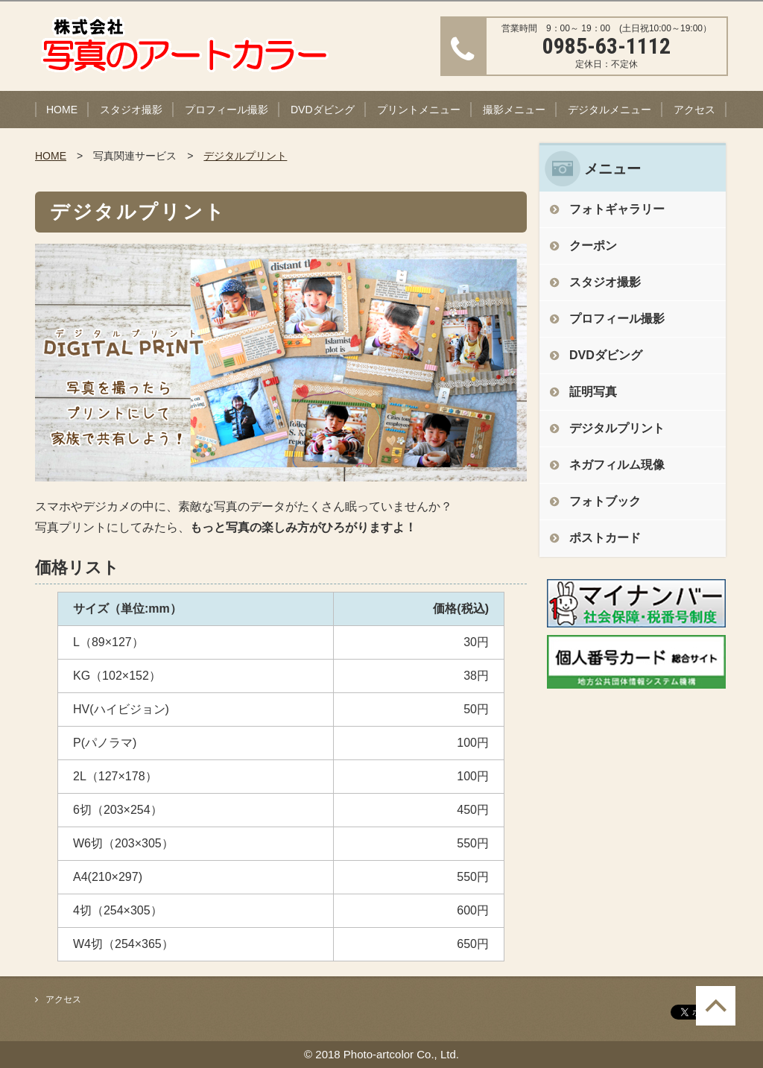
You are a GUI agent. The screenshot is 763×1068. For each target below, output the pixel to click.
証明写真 (593, 391)
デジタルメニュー (609, 110)
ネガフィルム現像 (617, 464)
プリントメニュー (418, 110)
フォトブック (605, 501)
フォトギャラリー (617, 209)
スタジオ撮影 (131, 110)
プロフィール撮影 (226, 110)
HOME (61, 110)
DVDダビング (323, 110)
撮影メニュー (514, 110)
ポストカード (605, 537)
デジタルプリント (245, 156)
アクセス (694, 110)
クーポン (593, 245)
